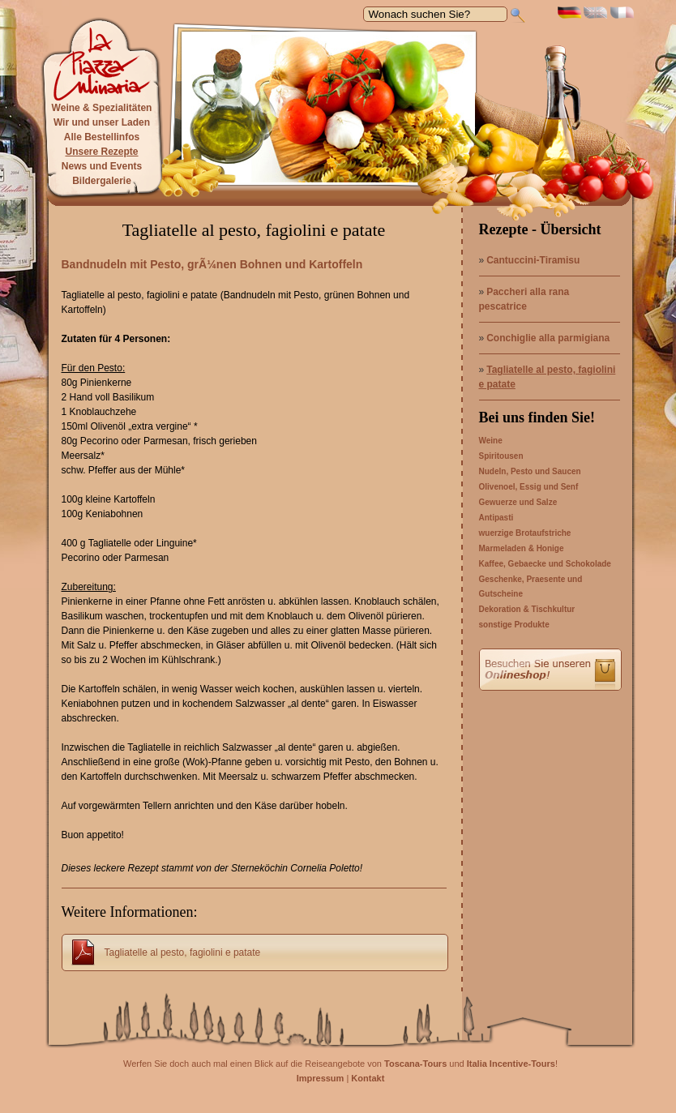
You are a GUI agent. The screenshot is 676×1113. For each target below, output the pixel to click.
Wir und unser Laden (101, 122)
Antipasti (496, 517)
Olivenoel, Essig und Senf (529, 486)
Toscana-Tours (415, 1063)
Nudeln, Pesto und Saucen (530, 471)
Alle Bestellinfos (101, 137)
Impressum (320, 1078)
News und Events (102, 166)
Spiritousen (501, 456)
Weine (491, 440)
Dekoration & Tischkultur (527, 609)
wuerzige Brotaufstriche (525, 533)
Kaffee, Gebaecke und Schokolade (545, 563)
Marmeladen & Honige (521, 548)
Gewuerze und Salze (518, 502)
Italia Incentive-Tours (511, 1063)
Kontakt (367, 1078)
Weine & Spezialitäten (102, 107)
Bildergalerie (101, 180)
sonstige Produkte (514, 624)
